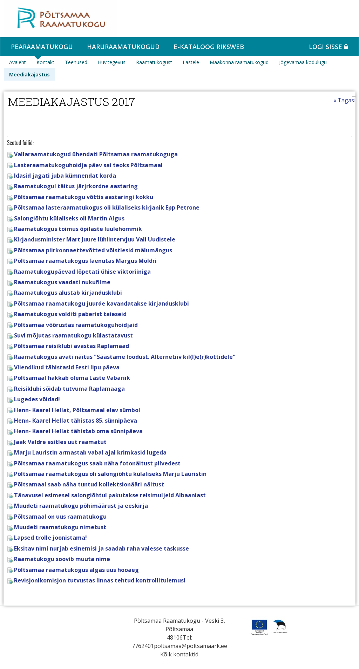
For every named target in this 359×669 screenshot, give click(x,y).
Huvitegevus (112, 62)
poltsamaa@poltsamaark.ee (190, 646)
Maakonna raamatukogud (239, 62)
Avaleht (17, 62)
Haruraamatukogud (123, 46)
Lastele (191, 62)
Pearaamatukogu (42, 46)
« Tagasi (344, 100)
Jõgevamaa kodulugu (303, 62)
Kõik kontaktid (179, 654)
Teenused (76, 62)
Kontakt (45, 62)
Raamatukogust (154, 62)
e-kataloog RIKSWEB (209, 46)
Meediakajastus (29, 74)
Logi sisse (328, 46)
